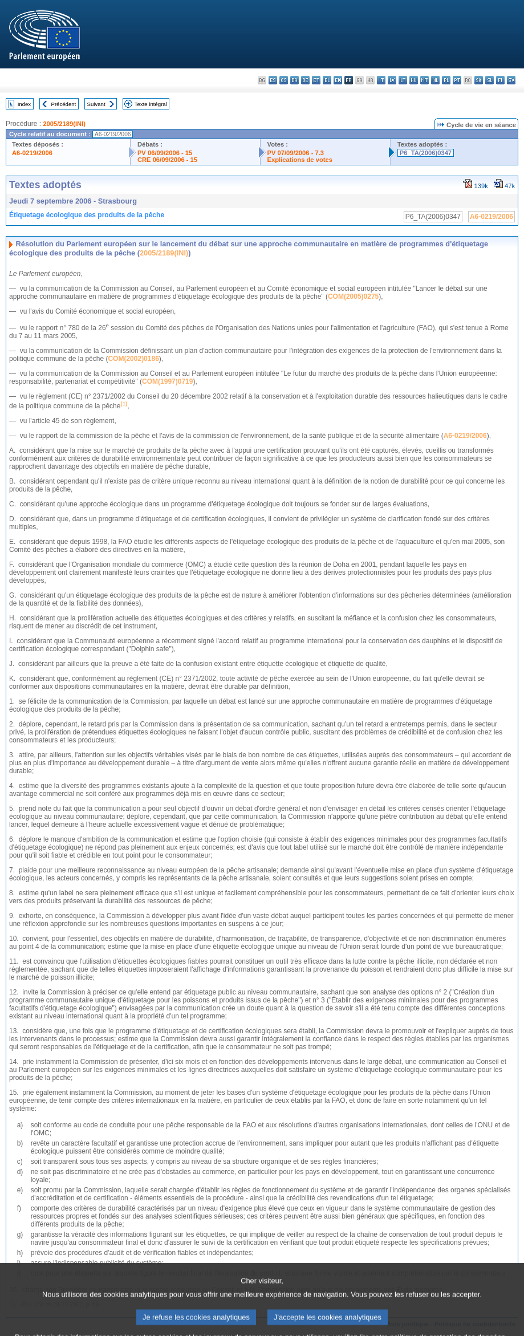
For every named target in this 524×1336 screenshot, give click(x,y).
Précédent (63, 104)
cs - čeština (283, 80)
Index (24, 104)
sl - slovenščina (489, 80)
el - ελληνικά (327, 80)
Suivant (96, 104)
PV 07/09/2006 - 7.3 (295, 152)
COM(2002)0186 (133, 359)
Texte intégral (151, 104)
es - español (273, 80)
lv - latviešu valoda (392, 80)
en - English (338, 80)
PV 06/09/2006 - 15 (164, 152)
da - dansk (294, 80)
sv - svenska (511, 80)
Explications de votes (299, 159)
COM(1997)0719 (167, 381)
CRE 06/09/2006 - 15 (167, 159)
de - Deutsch (305, 80)
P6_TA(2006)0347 (426, 152)
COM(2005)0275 (353, 297)
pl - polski (446, 80)
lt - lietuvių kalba (403, 80)
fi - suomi (500, 80)
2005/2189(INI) (64, 123)
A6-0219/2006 (32, 152)
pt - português (457, 80)
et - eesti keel (316, 80)
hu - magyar (413, 80)
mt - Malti (424, 80)
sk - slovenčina (478, 80)
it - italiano (381, 80)
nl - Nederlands (435, 80)
